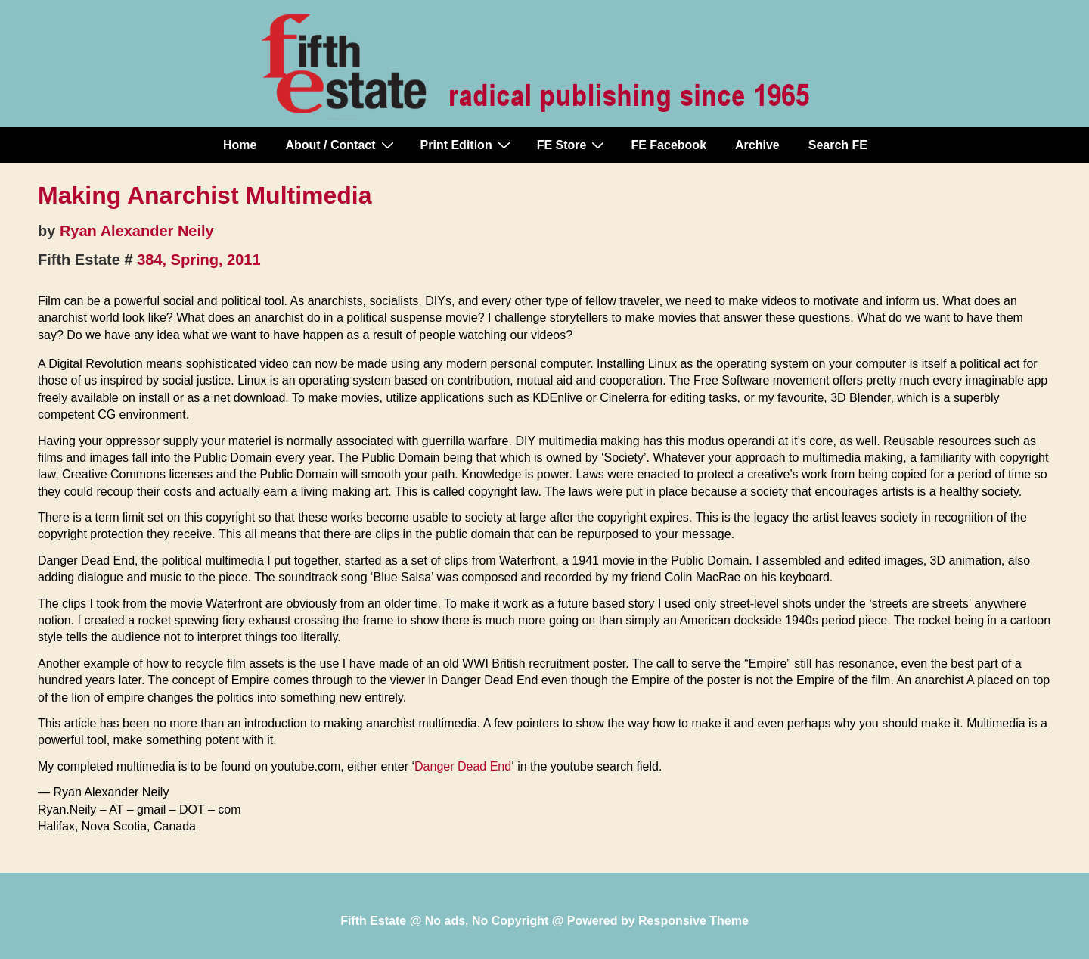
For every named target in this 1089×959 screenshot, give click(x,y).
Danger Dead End (462, 766)
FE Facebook (668, 145)
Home (239, 145)
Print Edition (467, 144)
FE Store (573, 144)
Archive (757, 145)
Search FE (837, 145)
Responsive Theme (693, 920)
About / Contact (341, 144)
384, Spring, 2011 (198, 259)
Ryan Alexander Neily (137, 231)
